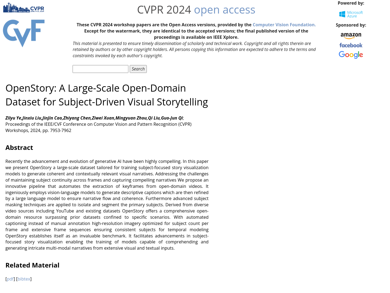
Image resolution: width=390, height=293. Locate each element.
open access (224, 9)
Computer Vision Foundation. (284, 25)
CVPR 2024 (164, 9)
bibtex (24, 279)
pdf (10, 279)
